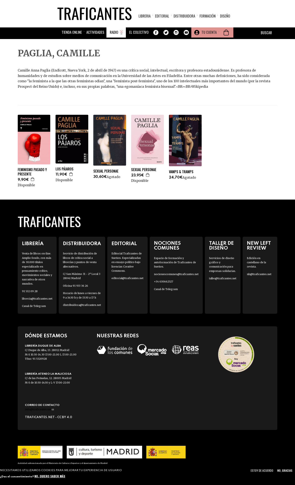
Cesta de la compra (226, 32)
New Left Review (259, 246)
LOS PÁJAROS (64, 169)
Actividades (95, 32)
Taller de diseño (221, 246)
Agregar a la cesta (33, 179)
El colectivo (139, 32)
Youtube (186, 32)
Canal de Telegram (34, 306)
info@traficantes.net (39, 409)
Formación (208, 16)
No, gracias (284, 470)
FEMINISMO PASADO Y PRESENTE (32, 172)
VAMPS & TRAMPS (181, 172)
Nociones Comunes (167, 246)
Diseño (225, 16)
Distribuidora (184, 16)
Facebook (156, 32)
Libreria (145, 16)
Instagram (176, 32)
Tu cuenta (209, 32)
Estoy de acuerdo (262, 470)
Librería (33, 243)
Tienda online (72, 32)
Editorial (162, 16)
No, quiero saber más (49, 476)
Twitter (166, 32)
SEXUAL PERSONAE (105, 171)
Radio (114, 32)
